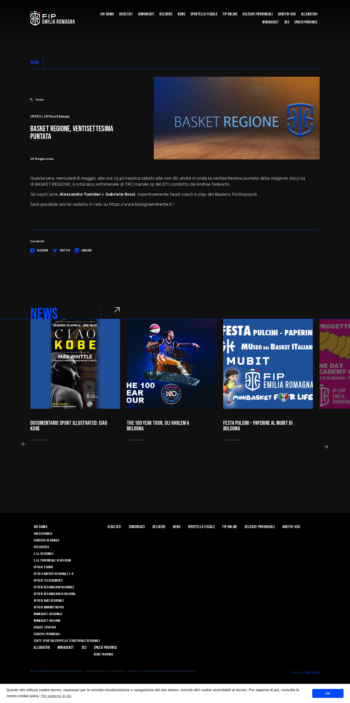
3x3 (286, 22)
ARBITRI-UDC (287, 14)
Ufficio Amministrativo (49, 607)
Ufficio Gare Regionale (49, 601)
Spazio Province (305, 22)
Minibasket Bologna (47, 621)
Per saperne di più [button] (56, 696)
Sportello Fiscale (203, 14)
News (181, 14)
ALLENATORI (309, 14)
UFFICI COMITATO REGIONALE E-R (53, 574)
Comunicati (146, 14)
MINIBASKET (270, 22)
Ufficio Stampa (43, 567)
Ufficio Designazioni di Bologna (54, 594)
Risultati (126, 14)
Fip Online (230, 14)
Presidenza (41, 547)
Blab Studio (312, 672)
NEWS (34, 62)
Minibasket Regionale (48, 614)
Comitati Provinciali (47, 634)
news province (103, 654)
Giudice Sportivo (45, 627)
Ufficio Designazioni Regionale (54, 587)
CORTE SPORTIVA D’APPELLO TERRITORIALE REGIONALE (67, 641)
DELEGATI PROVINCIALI (258, 14)
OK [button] (327, 693)
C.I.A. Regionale (44, 554)
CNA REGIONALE (43, 534)
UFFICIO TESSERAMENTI (48, 581)
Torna (37, 99)
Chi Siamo (107, 14)
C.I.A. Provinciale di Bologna (52, 560)
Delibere (166, 14)
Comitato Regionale (47, 540)
